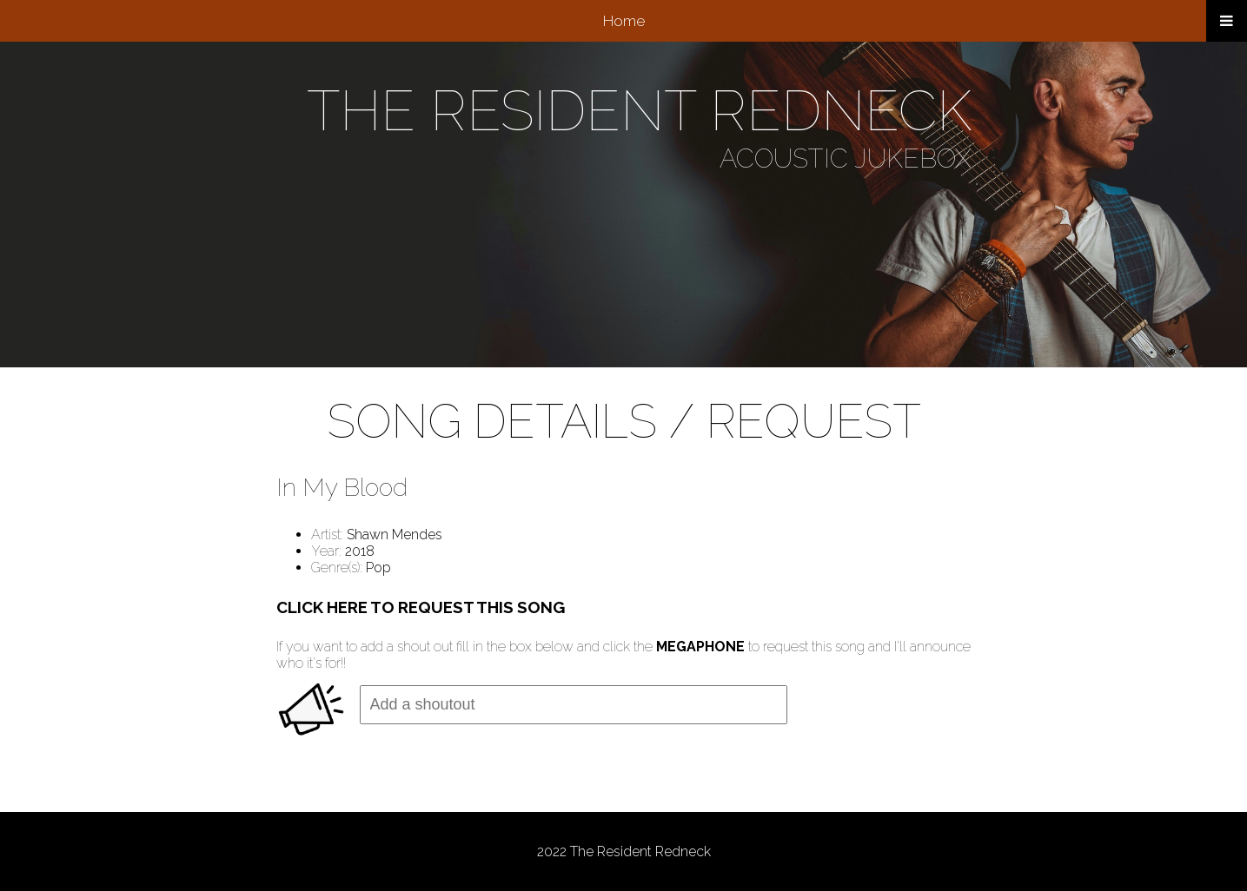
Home (624, 21)
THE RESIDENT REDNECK (639, 110)
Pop (378, 567)
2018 (360, 551)
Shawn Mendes (394, 534)
